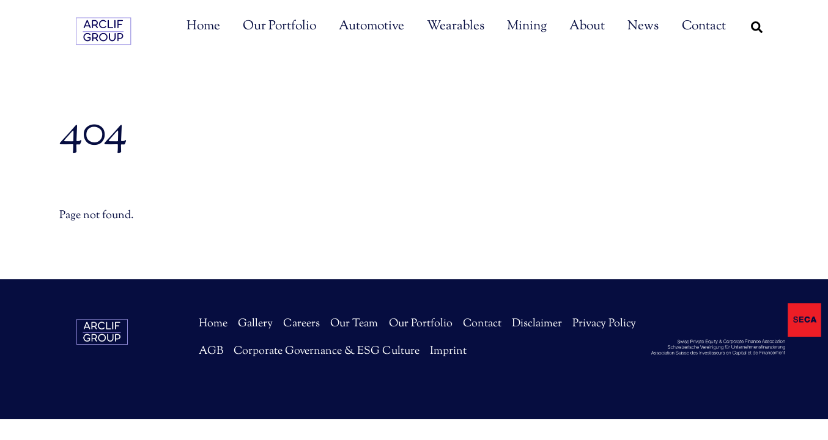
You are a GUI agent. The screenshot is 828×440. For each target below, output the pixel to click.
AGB (211, 351)
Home (203, 26)
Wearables (455, 26)
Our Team (354, 324)
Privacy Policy (604, 324)
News (643, 26)
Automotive (371, 26)
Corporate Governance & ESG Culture (327, 351)
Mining (527, 26)
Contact (704, 26)
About (587, 26)
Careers (301, 324)
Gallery (255, 324)
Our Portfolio (279, 26)
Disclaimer (537, 324)
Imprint (448, 351)
